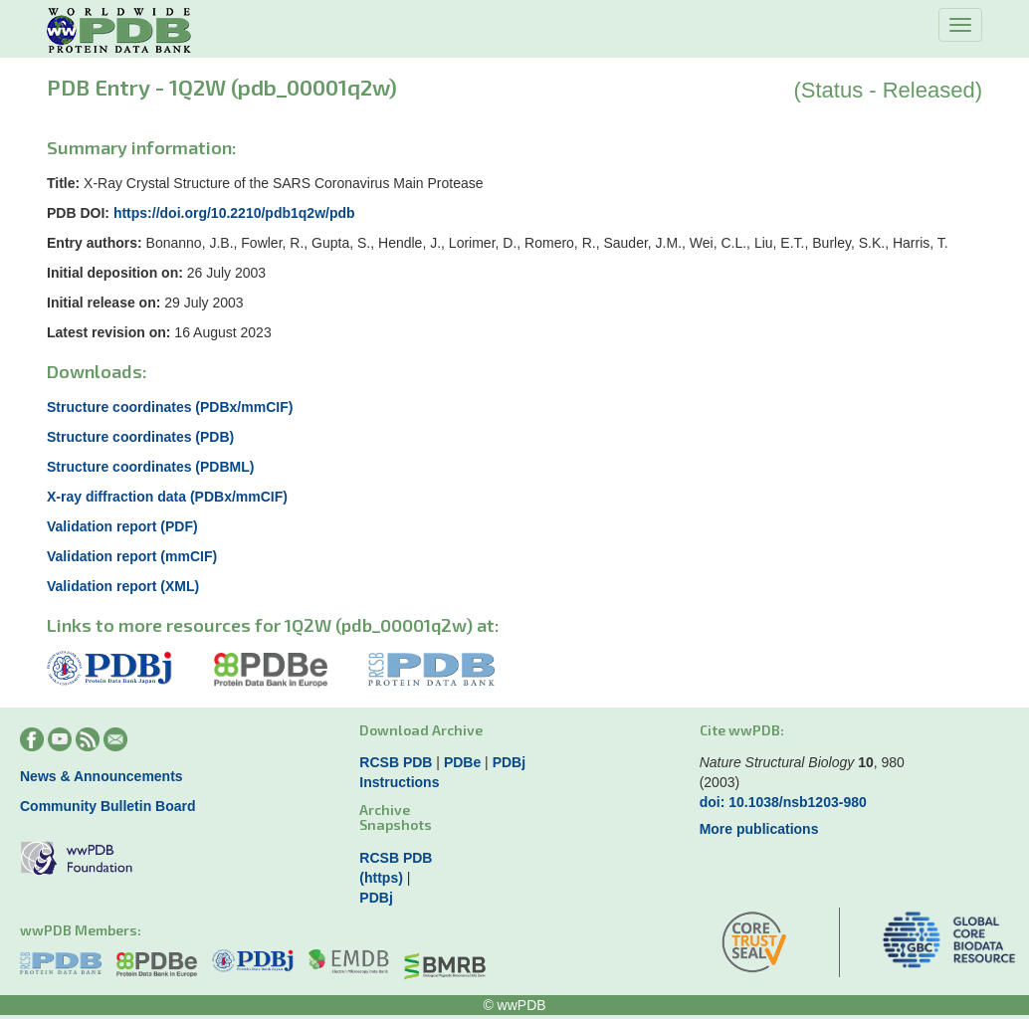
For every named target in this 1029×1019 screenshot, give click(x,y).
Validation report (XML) (123, 586)
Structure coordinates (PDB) (140, 437)
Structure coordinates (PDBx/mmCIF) (170, 407)
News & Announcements (101, 776)
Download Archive (421, 729)
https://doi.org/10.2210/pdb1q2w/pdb (234, 213)
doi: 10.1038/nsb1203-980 (783, 802)
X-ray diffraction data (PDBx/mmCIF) (167, 497)
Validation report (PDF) (122, 526)
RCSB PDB (395, 762)
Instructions (399, 782)
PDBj (509, 762)
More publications (759, 829)
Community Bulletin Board (108, 806)
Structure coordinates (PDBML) (150, 467)
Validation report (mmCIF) (132, 556)
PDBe (462, 762)
